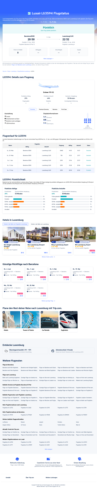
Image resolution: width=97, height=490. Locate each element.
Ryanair (23, 422)
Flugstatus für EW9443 (63, 415)
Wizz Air (78, 425)
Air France (23, 425)
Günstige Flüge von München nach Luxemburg (12, 380)
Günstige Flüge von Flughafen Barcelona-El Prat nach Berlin (30, 390)
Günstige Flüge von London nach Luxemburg (67, 380)
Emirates (60, 422)
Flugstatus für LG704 (81, 407)
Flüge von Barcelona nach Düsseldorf (48, 367)
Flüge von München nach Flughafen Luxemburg (48, 400)
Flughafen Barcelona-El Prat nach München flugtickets (12, 390)
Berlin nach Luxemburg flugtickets (11, 377)
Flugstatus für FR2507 (81, 415)
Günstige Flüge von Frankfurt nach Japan (67, 432)
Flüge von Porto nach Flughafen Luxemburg (12, 400)
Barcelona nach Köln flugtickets (10, 367)
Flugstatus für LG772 (63, 407)
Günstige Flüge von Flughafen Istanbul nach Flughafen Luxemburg (30, 397)
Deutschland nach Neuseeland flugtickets (48, 435)
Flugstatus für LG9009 (26, 445)
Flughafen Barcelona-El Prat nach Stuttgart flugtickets (48, 390)
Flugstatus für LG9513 (81, 442)
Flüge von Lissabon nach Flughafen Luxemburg (67, 400)
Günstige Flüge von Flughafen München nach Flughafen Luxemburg (12, 397)
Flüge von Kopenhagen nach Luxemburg (30, 380)
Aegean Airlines (6, 425)
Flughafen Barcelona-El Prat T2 (27, 44)
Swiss (77, 422)
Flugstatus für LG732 (8, 407)
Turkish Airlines (61, 425)
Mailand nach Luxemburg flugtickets (85, 380)
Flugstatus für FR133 (8, 415)
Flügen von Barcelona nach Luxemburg (21, 64)
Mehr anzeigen (48, 58)
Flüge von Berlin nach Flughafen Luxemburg (85, 400)
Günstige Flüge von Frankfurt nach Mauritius (30, 432)
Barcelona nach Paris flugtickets (10, 370)
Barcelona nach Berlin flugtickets (47, 370)
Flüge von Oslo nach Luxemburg (47, 377)
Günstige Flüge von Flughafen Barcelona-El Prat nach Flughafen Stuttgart (48, 387)
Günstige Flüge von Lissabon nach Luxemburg (48, 380)
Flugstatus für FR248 (44, 415)
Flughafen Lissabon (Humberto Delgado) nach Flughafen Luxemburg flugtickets (85, 397)
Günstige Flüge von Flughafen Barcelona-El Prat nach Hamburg (67, 390)
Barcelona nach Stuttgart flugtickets (30, 367)
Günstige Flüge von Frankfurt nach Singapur (12, 432)
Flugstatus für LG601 (44, 445)
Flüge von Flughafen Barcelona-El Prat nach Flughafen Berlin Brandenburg (12, 387)
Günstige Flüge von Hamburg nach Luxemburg (67, 377)
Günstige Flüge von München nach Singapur (48, 432)
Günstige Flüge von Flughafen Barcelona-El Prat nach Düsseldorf (85, 390)
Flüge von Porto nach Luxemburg (84, 377)
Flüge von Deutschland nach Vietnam (30, 435)
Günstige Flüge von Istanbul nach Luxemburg (30, 377)
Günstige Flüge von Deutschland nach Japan (12, 435)
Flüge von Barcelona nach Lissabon (66, 370)
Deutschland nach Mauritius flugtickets (67, 435)
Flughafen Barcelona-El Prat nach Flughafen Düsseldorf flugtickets (85, 387)
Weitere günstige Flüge (48, 301)
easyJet (41, 422)
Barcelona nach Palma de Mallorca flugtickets (30, 370)
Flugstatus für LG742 (44, 407)
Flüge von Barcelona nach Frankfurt (66, 367)
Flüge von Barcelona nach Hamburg (85, 367)
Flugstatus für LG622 (26, 407)
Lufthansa (5, 422)
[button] (81, 2)
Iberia (40, 425)
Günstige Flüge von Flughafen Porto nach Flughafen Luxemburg (67, 397)
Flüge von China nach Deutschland (84, 435)
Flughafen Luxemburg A (68, 44)
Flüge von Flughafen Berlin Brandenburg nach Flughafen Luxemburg (48, 397)
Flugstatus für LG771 (8, 445)
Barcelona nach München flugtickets (85, 370)
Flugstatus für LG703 (81, 445)
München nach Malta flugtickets (84, 432)
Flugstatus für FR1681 (26, 415)
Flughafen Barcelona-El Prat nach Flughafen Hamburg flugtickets (30, 387)
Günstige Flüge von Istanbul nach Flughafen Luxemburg (30, 400)
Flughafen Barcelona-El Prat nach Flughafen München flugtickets (67, 387)
